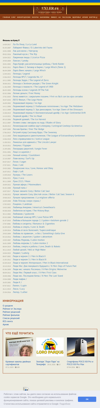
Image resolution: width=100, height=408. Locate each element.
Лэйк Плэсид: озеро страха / (27, 200)
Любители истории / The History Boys (31, 210)
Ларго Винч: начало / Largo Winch (29, 70)
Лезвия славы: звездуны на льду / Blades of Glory (37, 122)
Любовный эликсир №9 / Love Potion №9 (33, 217)
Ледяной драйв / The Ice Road (27, 116)
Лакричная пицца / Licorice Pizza (29, 57)
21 (78, 367)
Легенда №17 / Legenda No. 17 (28, 76)
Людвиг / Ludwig (21, 253)
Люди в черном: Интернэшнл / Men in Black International (40, 262)
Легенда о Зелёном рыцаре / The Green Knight (35, 83)
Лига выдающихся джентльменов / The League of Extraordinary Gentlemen (49, 135)
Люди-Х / (17, 282)
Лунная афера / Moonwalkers (27, 184)
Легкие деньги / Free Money (26, 93)
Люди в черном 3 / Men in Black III (29, 259)
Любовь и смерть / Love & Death (29, 226)
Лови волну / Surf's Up (23, 158)
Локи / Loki (18, 165)
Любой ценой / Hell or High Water (29, 249)
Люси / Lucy (19, 288)
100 (17, 367)
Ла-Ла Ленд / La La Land (25, 44)
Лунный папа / (20, 187)
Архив (85, 17)
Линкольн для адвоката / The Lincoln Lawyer (34, 142)
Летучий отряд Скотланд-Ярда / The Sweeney (35, 132)
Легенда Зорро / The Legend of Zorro (31, 80)
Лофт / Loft (18, 171)
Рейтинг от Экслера (12, 308)
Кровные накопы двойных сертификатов (18, 363)
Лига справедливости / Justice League (31, 138)
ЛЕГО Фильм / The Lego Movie (27, 99)
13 (58, 364)
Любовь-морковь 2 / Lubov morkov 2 (30, 243)
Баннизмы (45, 17)
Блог (13, 17)
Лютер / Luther (20, 292)
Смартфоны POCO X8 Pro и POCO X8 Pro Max (80, 363)
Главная (6, 17)
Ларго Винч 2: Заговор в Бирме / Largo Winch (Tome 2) (39, 67)
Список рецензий (11, 318)
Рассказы (66, 17)
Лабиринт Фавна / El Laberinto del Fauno (32, 47)
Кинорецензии (23, 17)
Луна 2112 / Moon (21, 181)
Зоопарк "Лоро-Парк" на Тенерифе (47, 363)
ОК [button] (87, 399)
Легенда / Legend (21, 73)
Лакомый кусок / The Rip (25, 54)
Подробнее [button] (65, 404)
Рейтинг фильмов (11, 315)
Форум (93, 17)
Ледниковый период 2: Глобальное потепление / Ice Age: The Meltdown (48, 106)
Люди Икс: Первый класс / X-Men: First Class (34, 272)
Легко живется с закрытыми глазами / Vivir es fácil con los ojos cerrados (48, 96)
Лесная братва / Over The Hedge (28, 129)
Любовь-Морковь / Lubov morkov (29, 239)
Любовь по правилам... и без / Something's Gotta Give (39, 233)
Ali (59, 17)
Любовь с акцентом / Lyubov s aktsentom (32, 236)
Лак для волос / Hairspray (25, 50)
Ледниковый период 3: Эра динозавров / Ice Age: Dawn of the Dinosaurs (48, 109)
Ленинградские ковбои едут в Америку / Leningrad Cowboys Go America (47, 125)
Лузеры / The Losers (22, 174)
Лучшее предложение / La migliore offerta (33, 197)
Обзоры (35, 17)
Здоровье (76, 17)
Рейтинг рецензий (11, 311)
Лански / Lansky (20, 60)
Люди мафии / (20, 279)
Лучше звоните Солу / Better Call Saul (31, 191)
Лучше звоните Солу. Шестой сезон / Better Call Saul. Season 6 (43, 194)
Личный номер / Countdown (26, 155)
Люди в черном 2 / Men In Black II (29, 256)
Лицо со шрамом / (22, 151)
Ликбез (54, 17)
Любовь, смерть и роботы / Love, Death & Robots (36, 246)
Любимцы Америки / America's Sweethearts (34, 207)
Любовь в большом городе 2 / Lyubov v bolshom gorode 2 (40, 220)
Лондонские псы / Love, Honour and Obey (33, 168)
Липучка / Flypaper (22, 145)
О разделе (8, 305)
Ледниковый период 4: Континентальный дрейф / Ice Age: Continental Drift (49, 112)
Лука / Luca (18, 178)
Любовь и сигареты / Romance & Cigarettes (34, 223)
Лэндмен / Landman (22, 204)
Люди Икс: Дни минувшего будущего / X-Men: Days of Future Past (44, 266)
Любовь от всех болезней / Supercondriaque (34, 230)
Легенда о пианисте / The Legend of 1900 (33, 86)
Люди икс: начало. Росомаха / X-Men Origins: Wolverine (40, 269)
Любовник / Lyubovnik (23, 213)
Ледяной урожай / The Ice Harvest (29, 119)
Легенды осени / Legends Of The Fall (31, 90)
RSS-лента (8, 321)
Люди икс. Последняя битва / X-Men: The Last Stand (38, 275)
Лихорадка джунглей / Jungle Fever (30, 148)
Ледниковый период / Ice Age (27, 103)
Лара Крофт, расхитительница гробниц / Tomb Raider (38, 63)
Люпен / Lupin (20, 285)
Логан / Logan (19, 161)
